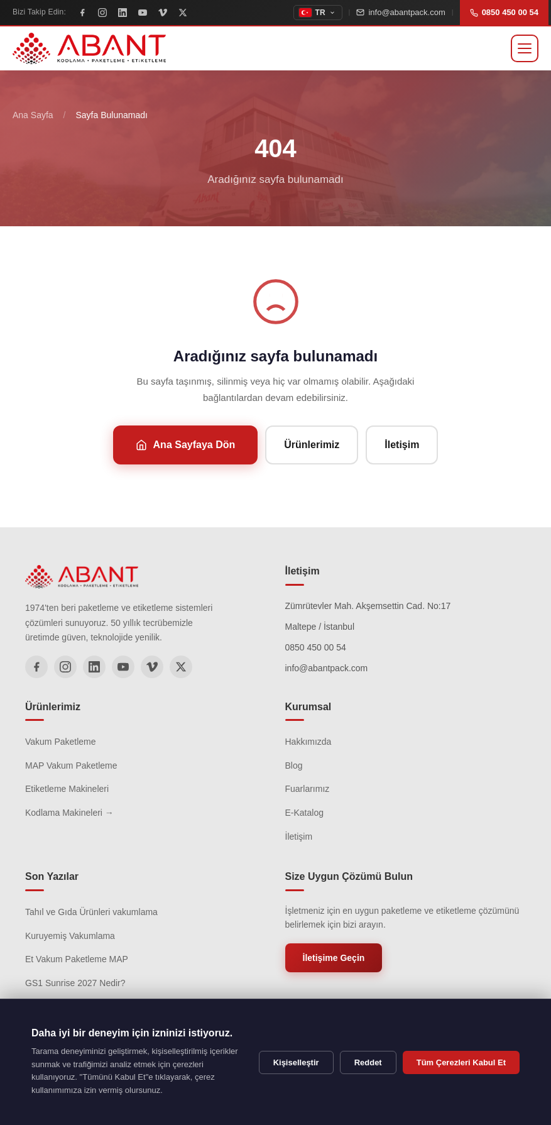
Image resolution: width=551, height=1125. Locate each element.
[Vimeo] (163, 12)
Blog (294, 765)
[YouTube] (142, 12)
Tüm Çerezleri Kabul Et (461, 1062)
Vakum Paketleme (60, 742)
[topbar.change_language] (317, 12)
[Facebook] (82, 12)
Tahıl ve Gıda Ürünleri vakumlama (91, 912)
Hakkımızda (308, 742)
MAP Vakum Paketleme (71, 765)
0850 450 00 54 (504, 12)
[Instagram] (102, 12)
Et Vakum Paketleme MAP (76, 959)
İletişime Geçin (334, 958)
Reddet (368, 1062)
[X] (183, 12)
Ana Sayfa (33, 115)
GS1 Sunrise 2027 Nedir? (75, 983)
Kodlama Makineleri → (69, 813)
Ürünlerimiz (311, 444)
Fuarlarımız (307, 789)
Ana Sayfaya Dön (186, 445)
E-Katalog (304, 813)
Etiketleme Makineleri (67, 789)
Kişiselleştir (296, 1062)
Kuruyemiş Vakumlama (70, 936)
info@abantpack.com (400, 12)
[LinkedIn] (122, 12)
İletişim (402, 444)
